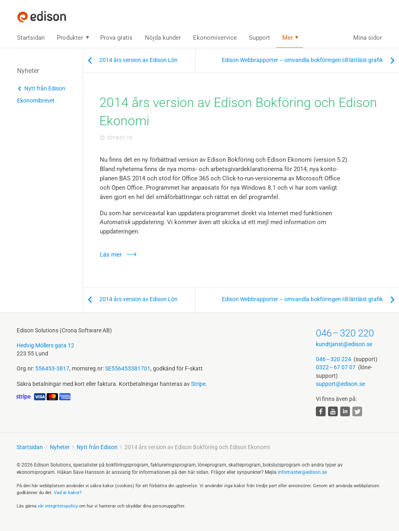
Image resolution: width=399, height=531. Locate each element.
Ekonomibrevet (36, 100)
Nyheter (60, 447)
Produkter (70, 37)
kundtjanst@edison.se (344, 344)
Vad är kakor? (68, 492)
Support (259, 37)
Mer (287, 37)
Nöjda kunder (163, 37)
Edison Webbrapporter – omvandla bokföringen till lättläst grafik (302, 60)
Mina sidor (367, 37)
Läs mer (111, 254)
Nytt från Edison (44, 88)
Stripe (198, 384)
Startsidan (31, 37)
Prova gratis (116, 37)
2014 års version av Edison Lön (138, 60)
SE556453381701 (127, 368)
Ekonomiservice (215, 37)
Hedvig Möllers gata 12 (45, 345)
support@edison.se (340, 384)
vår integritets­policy (58, 506)
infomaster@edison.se (302, 472)
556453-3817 (52, 368)
